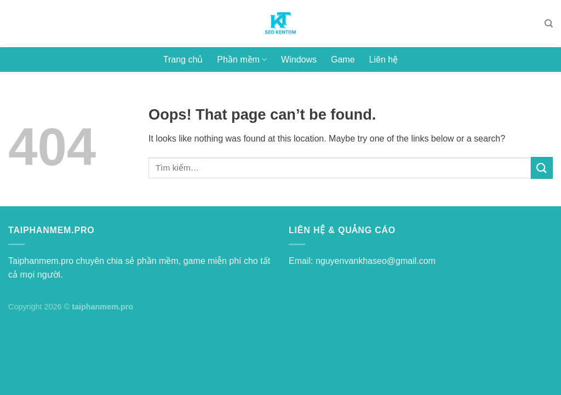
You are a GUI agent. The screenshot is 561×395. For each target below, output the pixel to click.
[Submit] (542, 167)
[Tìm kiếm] (549, 23)
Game (343, 59)
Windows (299, 59)
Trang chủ (183, 59)
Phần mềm (242, 59)
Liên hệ (383, 59)
